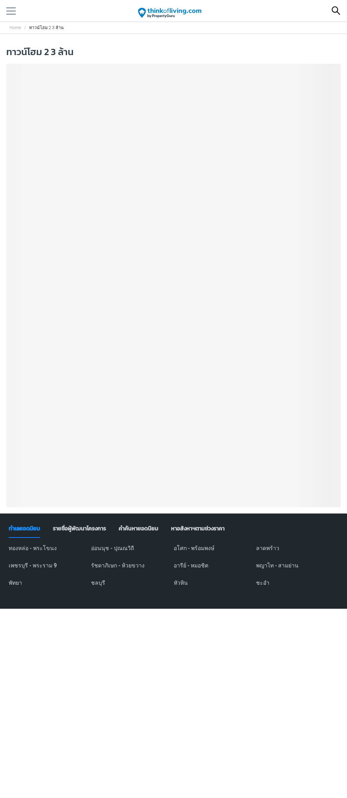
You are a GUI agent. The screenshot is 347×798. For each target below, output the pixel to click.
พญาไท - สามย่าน (277, 565)
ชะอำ (262, 583)
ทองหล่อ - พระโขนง (33, 548)
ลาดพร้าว (267, 548)
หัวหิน (181, 583)
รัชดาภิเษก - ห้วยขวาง (118, 565)
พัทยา (15, 583)
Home (15, 27)
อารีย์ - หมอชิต (191, 565)
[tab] (24, 529)
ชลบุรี (98, 583)
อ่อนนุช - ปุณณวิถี (112, 548)
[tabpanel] (173, 570)
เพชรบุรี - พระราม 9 (33, 565)
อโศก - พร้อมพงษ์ (194, 548)
